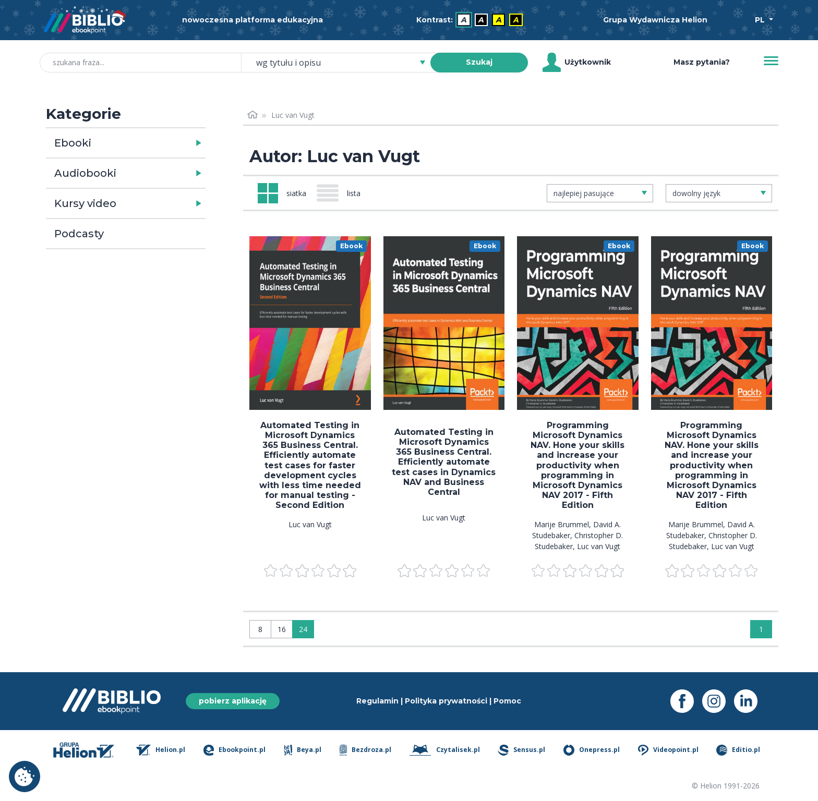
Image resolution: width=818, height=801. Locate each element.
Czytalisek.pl (444, 750)
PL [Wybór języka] (761, 20)
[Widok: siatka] (282, 193)
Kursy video (85, 203)
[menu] (310, 322)
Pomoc (507, 701)
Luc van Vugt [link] (293, 115)
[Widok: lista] (343, 193)
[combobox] (342, 62)
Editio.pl (738, 750)
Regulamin (377, 701)
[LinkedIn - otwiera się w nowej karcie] (750, 701)
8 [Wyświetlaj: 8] (260, 629)
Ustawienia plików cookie (24, 776)
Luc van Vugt (310, 524)
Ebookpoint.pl (234, 750)
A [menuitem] (464, 20)
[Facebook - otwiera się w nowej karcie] (686, 701)
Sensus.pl (521, 750)
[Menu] (771, 61)
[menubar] (471, 20)
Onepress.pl (591, 750)
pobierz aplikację (233, 701)
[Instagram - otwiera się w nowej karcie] (718, 701)
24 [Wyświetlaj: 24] (303, 629)
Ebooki (72, 143)
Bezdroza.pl (365, 750)
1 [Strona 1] (761, 629)
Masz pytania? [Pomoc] (701, 62)
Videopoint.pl (668, 750)
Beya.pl (303, 750)
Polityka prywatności (446, 701)
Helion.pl (161, 750)
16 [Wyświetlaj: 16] (282, 629)
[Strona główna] (252, 115)
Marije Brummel (561, 524)
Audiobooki (85, 173)
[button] (153, 142)
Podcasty (79, 233)
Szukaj (479, 62)
